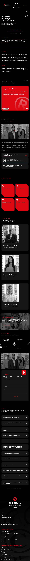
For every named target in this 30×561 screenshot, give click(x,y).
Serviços (3, 514)
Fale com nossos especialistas (14, 488)
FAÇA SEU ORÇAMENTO (14, 30)
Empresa (3, 515)
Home (2, 512)
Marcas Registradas (6, 517)
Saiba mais (5, 108)
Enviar (15, 396)
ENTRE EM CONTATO (14, 33)
